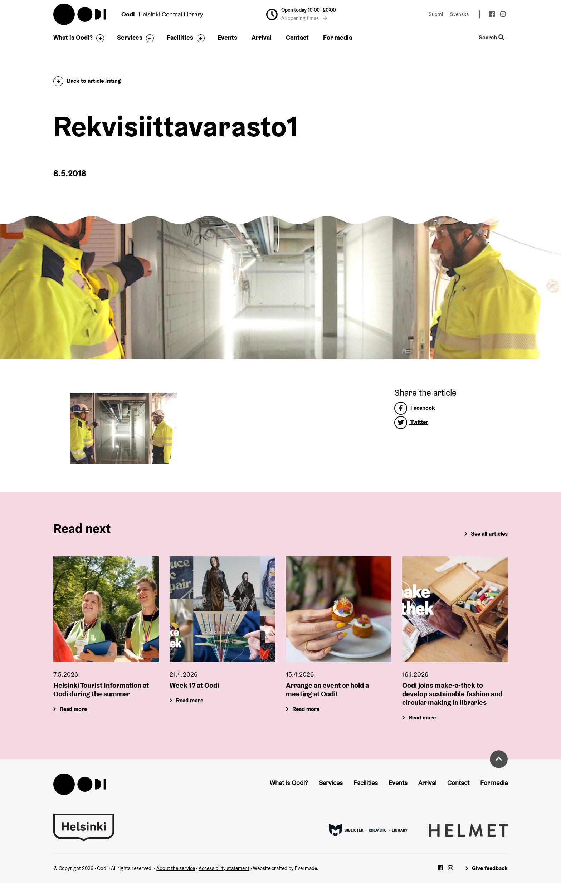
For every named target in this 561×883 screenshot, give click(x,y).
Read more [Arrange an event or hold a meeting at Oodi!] (305, 709)
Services (129, 37)
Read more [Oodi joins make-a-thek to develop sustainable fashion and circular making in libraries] (422, 717)
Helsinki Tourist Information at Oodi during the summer (101, 689)
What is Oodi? (73, 37)
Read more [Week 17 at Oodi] (189, 700)
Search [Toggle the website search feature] (491, 38)
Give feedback (490, 868)
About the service (175, 868)
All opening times (304, 18)
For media (337, 37)
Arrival (262, 37)
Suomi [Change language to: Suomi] (436, 14)
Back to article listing (87, 80)
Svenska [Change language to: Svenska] (459, 14)
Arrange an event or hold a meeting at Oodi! (327, 689)
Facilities (180, 37)
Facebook (414, 407)
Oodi (80, 14)
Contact (297, 37)
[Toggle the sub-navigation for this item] (98, 38)
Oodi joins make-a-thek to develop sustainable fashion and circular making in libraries (452, 693)
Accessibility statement (224, 868)
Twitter (411, 422)
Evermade (306, 868)
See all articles (489, 533)
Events (227, 37)
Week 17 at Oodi (194, 685)
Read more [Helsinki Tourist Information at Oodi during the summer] (73, 709)
